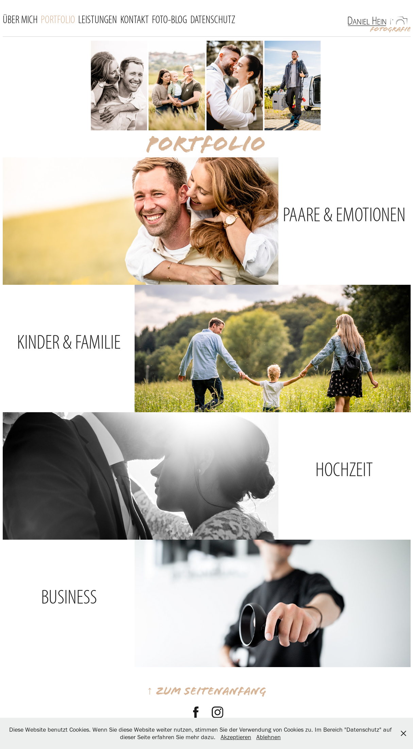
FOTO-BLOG (169, 19)
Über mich (20, 19)
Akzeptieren (236, 737)
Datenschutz (212, 19)
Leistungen (97, 19)
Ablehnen (268, 737)
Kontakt (134, 19)
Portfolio (58, 19)
